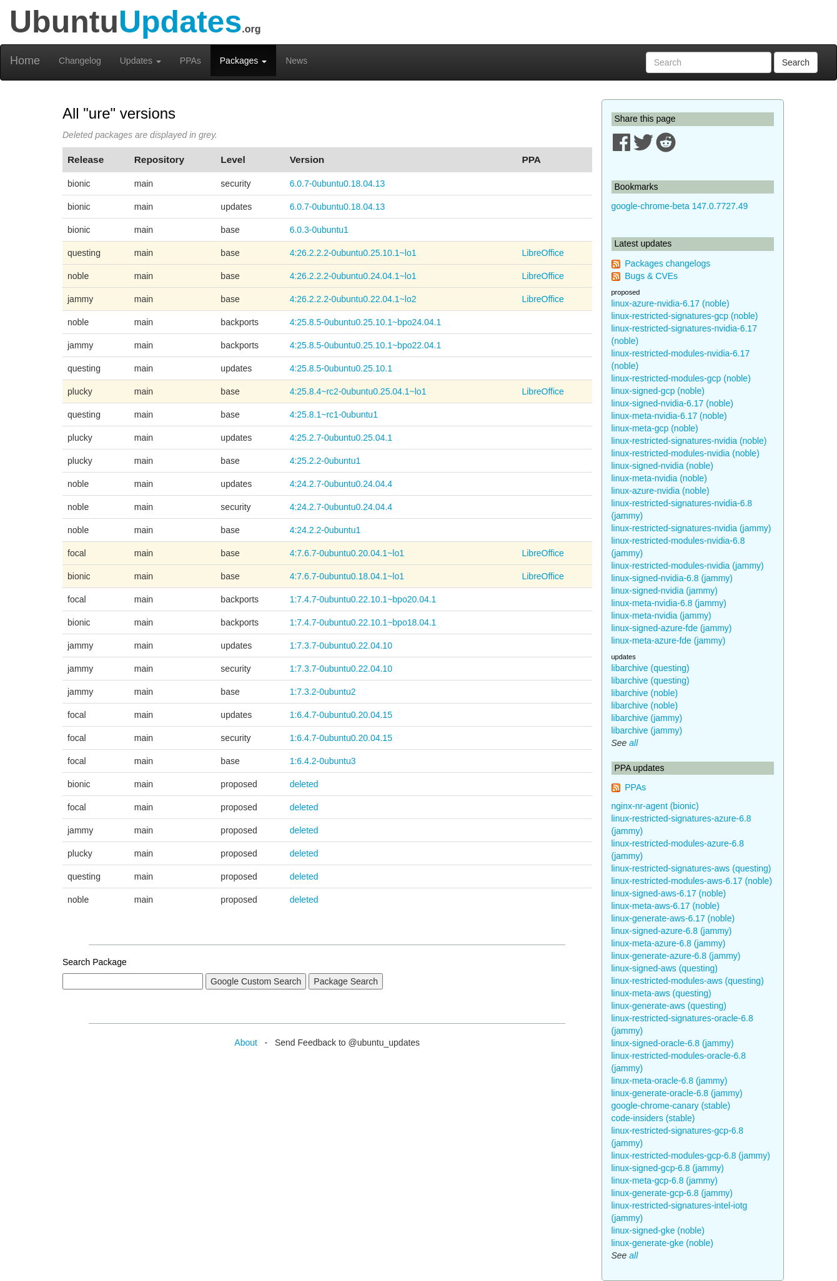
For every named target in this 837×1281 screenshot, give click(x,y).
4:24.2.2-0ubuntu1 (325, 530)
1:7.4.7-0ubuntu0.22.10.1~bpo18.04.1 (363, 622)
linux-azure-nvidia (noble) (661, 491)
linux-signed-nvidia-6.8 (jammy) (672, 578)
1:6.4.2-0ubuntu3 (323, 761)
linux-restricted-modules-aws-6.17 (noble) (692, 881)
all (633, 743)
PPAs (190, 61)
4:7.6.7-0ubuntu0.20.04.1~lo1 (347, 553)
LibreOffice (542, 253)
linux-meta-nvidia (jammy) (661, 616)
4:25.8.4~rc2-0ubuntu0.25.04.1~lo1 (358, 391)
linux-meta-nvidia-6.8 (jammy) (669, 603)
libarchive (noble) (645, 693)
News (296, 61)
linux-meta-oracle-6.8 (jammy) (670, 1081)
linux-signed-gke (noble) (658, 1230)
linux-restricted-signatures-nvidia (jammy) (691, 528)
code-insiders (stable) (653, 1118)
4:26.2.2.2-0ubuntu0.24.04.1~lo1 (353, 276)
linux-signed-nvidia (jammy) (665, 591)
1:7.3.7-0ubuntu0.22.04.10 (341, 645)
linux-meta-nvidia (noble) (659, 478)
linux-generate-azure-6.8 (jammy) (676, 956)
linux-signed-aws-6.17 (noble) (669, 893)
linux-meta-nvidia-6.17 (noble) (669, 416)
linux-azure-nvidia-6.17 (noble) (671, 303)
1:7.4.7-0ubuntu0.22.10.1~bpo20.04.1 (363, 599)
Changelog (80, 61)
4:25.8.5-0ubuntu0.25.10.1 (341, 368)
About (245, 1043)
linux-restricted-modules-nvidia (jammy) (688, 566)
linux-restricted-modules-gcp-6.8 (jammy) (691, 1156)
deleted (304, 784)
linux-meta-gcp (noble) (655, 428)
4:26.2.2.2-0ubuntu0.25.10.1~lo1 (353, 253)
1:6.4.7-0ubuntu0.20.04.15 (341, 715)
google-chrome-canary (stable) (671, 1106)
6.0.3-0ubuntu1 (319, 230)
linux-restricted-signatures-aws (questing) (691, 868)
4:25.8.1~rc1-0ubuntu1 (334, 415)
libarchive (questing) (651, 668)
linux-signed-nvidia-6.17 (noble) (672, 403)
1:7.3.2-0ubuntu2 (323, 692)
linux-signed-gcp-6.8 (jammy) (668, 1168)
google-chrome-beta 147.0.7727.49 (680, 206)
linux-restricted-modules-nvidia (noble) (686, 453)
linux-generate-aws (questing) (669, 1006)
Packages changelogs (667, 263)
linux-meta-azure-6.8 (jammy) (669, 943)
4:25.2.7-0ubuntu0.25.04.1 (341, 438)
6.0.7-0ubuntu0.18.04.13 (337, 184)
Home (25, 60)
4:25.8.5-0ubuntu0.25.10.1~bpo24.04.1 (366, 322)
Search (796, 62)
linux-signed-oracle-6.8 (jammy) (673, 1043)
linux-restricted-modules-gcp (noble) (681, 378)
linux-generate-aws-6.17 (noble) (673, 918)
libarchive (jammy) (647, 718)
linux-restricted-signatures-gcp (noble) (685, 316)
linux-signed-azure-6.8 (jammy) (672, 931)
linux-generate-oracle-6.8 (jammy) (677, 1093)
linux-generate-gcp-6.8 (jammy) (672, 1193)
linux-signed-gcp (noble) (658, 391)
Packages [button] (243, 61)
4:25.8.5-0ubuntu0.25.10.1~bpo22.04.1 (366, 345)
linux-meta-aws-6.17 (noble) (666, 906)
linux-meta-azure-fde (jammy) (669, 640)
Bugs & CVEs (651, 276)
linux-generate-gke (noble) (662, 1243)
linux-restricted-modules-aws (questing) (688, 981)
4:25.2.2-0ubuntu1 (325, 461)
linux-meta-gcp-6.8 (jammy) (665, 1180)
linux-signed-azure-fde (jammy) (672, 628)
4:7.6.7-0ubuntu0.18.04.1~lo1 (347, 576)
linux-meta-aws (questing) (661, 993)
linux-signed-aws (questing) (665, 968)
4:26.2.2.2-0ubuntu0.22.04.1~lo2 (353, 299)
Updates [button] (140, 61)
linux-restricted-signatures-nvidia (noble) (689, 441)
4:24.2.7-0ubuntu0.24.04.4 (341, 484)
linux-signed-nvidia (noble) (662, 466)
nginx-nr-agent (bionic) (655, 806)
